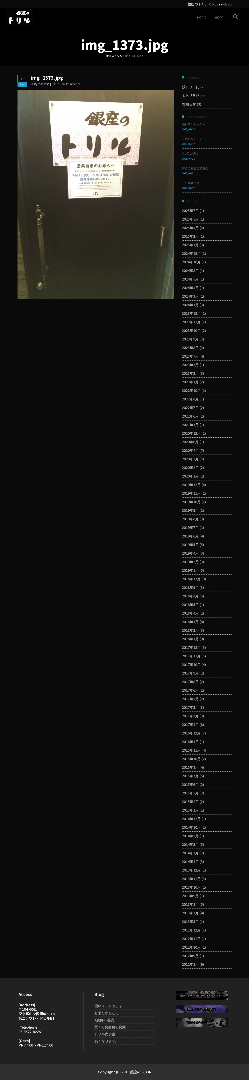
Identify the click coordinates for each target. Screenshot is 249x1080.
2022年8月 (190, 398)
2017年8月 (190, 681)
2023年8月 (190, 347)
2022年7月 (190, 407)
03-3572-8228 (220, 3)
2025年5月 (190, 219)
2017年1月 (190, 724)
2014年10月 (191, 827)
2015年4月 (190, 801)
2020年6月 (190, 441)
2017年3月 (190, 707)
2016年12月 (191, 732)
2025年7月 (190, 210)
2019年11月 (191, 493)
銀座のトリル (114, 56)
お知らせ (189, 103)
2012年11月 (191, 938)
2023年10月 (191, 330)
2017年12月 (191, 647)
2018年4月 (190, 613)
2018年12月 (191, 578)
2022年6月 (190, 416)
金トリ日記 (190, 95)
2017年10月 (191, 664)
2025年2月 (190, 236)
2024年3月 (190, 296)
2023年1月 (190, 381)
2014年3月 (190, 844)
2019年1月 (190, 570)
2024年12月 (191, 253)
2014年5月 (190, 835)
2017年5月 (190, 698)
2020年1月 (190, 475)
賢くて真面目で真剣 (195, 168)
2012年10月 (191, 947)
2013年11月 (191, 878)
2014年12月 (191, 818)
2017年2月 (190, 715)
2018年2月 (190, 630)
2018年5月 (190, 604)
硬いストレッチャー (195, 124)
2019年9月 (190, 510)
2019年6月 (190, 535)
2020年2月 (190, 467)
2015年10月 (191, 758)
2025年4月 (190, 227)
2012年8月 (190, 964)
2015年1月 (190, 810)
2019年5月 (190, 544)
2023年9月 (190, 338)
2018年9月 (190, 587)
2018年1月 (190, 638)
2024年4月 (190, 287)
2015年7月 (190, 775)
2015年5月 (190, 792)
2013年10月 (191, 887)
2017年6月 (190, 690)
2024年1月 (190, 304)
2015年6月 (190, 784)
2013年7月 (190, 912)
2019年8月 (190, 518)
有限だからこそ (192, 139)
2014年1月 (190, 861)
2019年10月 (191, 501)
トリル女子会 (190, 183)
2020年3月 (190, 458)
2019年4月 (190, 553)
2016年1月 (190, 741)
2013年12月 (191, 869)
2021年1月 (190, 424)
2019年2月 (190, 561)
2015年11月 (191, 750)
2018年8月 (190, 595)
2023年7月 (190, 356)
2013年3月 (190, 921)
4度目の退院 (190, 153)
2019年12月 (191, 484)
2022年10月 (191, 390)
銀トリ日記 (190, 86)
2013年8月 (190, 904)
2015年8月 (190, 767)
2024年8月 (190, 270)
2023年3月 (190, 364)
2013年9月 (190, 895)
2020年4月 (190, 450)
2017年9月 (190, 672)
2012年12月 (191, 929)
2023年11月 (191, 321)
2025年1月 (190, 244)
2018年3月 (190, 621)
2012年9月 (190, 955)
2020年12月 (191, 433)
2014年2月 (190, 852)
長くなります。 (106, 1040)
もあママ (43, 84)
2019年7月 (190, 527)
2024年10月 (191, 261)
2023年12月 (191, 313)
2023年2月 (190, 373)
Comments (73, 84)
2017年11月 (191, 655)
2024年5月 (190, 278)
